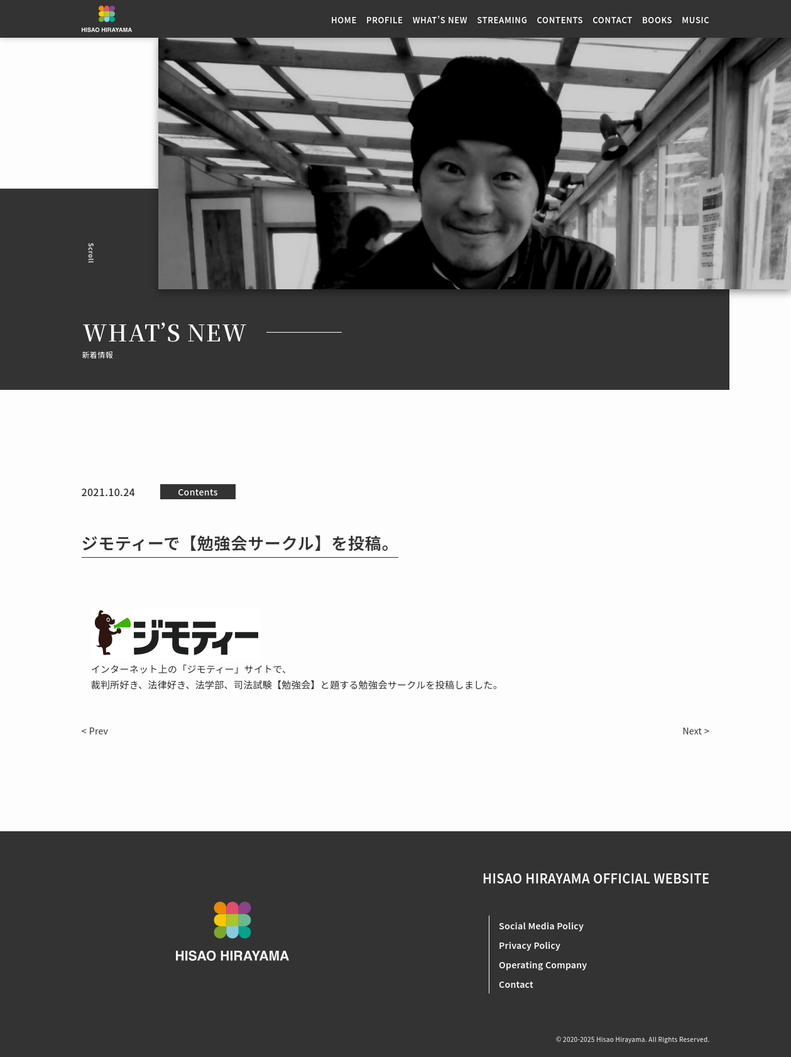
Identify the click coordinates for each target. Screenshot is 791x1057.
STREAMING (502, 20)
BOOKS (657, 20)
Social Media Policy (541, 925)
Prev (98, 730)
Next (692, 730)
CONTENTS (560, 20)
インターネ (115, 668)
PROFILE (384, 20)
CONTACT (612, 20)
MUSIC (695, 20)
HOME (344, 20)
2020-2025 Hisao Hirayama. (605, 1039)
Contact (516, 984)
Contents (198, 491)
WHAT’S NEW (440, 20)
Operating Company (543, 964)
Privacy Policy (529, 945)
